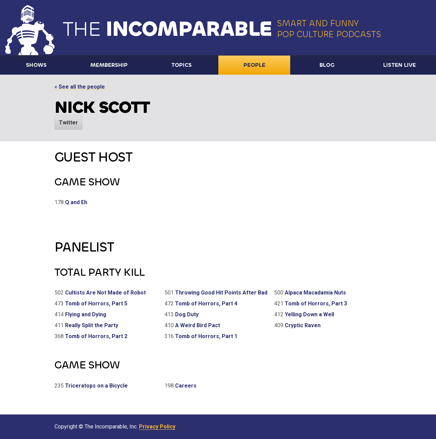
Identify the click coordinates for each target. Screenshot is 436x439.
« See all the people (79, 87)
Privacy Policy (157, 426)
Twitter (68, 122)
